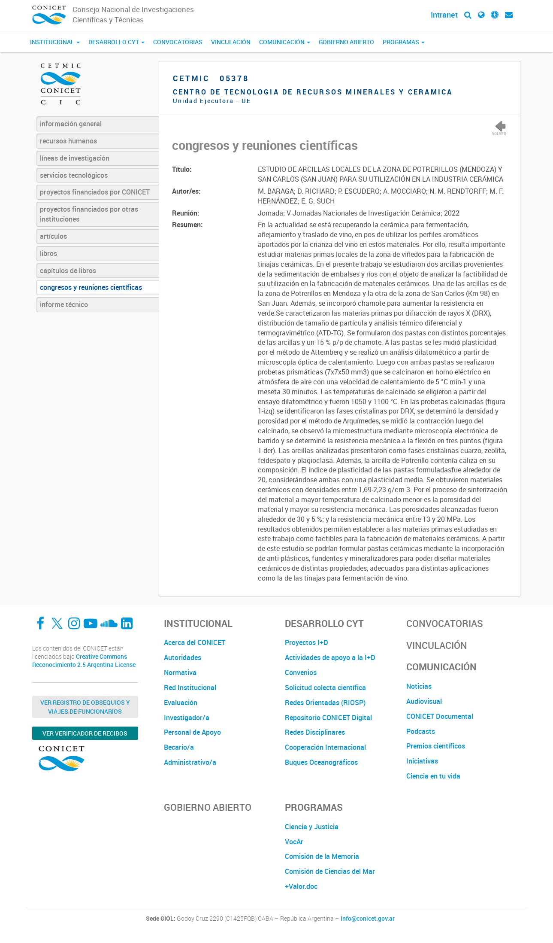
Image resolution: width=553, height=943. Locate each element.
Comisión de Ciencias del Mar (330, 871)
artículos (53, 236)
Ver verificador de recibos (84, 733)
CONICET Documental (439, 716)
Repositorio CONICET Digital (328, 717)
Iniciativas (422, 761)
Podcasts (420, 731)
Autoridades (182, 657)
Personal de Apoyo (192, 732)
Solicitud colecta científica (325, 687)
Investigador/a (186, 717)
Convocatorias (177, 42)
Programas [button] (404, 42)
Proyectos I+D (306, 642)
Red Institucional (190, 687)
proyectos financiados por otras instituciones (89, 214)
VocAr (294, 841)
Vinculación (231, 42)
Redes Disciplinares (315, 732)
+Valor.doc (301, 886)
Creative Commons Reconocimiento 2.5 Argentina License (84, 661)
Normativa (180, 672)
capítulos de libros (68, 270)
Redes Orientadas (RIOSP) (325, 702)
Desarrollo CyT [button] (116, 42)
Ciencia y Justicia (311, 826)
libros (48, 253)
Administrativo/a (190, 762)
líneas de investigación (74, 158)
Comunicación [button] (284, 42)
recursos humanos (68, 141)
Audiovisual (424, 701)
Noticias (419, 686)
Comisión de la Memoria (322, 856)
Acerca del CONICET (194, 642)
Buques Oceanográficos (321, 762)
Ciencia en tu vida (433, 776)
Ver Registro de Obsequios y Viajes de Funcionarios (85, 706)
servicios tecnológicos (74, 175)
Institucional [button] (55, 42)
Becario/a (179, 747)
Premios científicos (435, 746)
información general (71, 123)
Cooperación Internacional (325, 747)
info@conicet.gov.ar (368, 918)
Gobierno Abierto (346, 42)
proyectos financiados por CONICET (95, 192)
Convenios (301, 672)
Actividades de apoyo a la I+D (330, 657)
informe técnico (64, 304)
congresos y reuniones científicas (91, 287)
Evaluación (180, 702)
